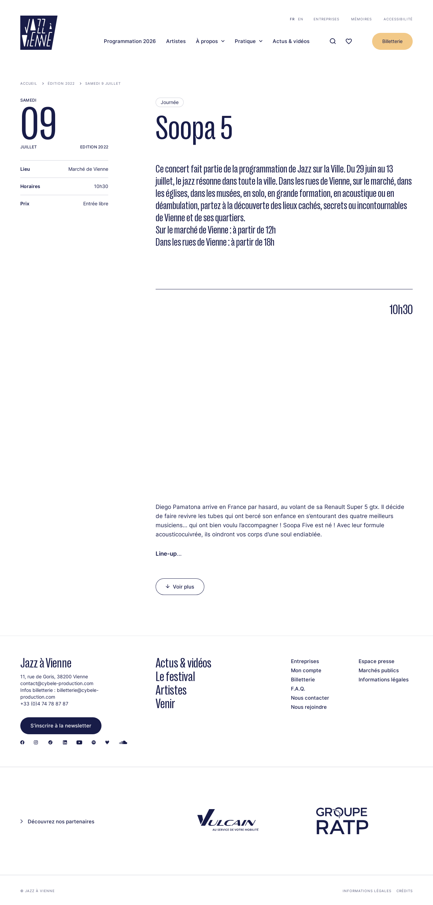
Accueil (28, 83)
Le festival (175, 676)
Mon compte (306, 670)
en (300, 19)
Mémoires (361, 19)
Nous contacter (310, 697)
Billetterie (392, 41)
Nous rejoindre (309, 707)
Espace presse (376, 661)
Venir (165, 704)
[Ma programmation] (349, 41)
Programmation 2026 (130, 41)
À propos (207, 41)
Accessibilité (398, 19)
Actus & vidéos (291, 41)
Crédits (404, 890)
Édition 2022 (61, 83)
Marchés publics (379, 670)
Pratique (245, 41)
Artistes (176, 41)
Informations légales (384, 679)
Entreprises (326, 19)
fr (292, 19)
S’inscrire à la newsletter (60, 725)
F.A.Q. (298, 688)
